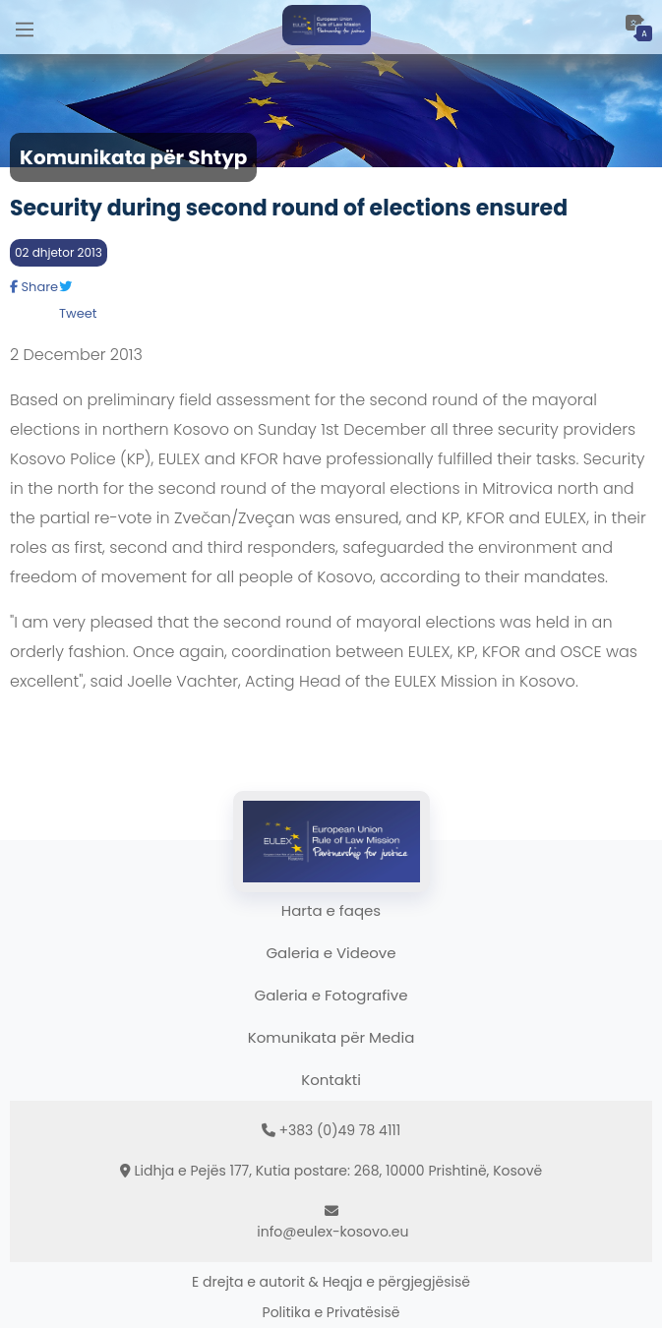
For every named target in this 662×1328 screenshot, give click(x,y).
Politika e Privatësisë (331, 1312)
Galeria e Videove (330, 952)
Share (34, 286)
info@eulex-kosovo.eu (332, 1231)
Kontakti (331, 1079)
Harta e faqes (331, 910)
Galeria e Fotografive (331, 995)
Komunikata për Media (331, 1037)
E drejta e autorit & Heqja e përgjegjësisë (331, 1282)
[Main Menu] (24, 27)
